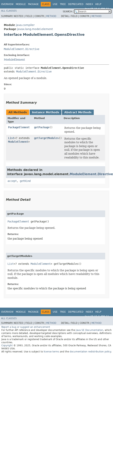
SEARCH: (68, 11)
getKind (25, 180)
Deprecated (75, 4)
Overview (7, 4)
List (11, 138)
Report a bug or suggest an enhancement (25, 327)
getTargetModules (46, 138)
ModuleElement (14, 59)
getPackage (41, 127)
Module (21, 4)
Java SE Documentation (89, 330)
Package (33, 4)
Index (89, 4)
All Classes (9, 10)
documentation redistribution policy (90, 351)
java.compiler (25, 25)
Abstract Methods (77, 112)
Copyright (7, 345)
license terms (51, 351)
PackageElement (19, 127)
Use (55, 4)
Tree (63, 4)
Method (51, 16)
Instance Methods (45, 112)
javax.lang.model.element (35, 29)
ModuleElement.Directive (21, 49)
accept (12, 180)
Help (98, 4)
